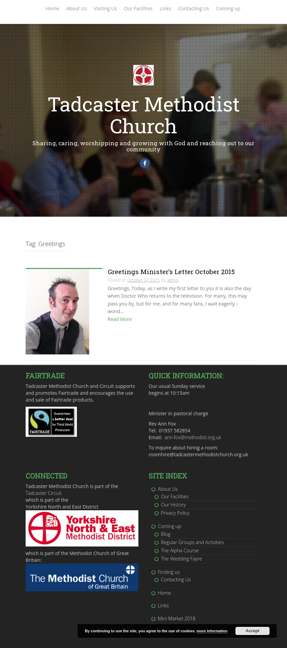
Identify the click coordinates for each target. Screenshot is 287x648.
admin (173, 282)
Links (165, 8)
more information (211, 631)
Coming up (228, 8)
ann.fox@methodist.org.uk (193, 423)
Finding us (169, 558)
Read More (120, 321)
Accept (252, 631)
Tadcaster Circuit (44, 479)
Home (52, 8)
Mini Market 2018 (176, 604)
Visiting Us (105, 8)
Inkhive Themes (99, 640)
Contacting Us (193, 8)
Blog (165, 519)
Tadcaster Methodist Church (143, 115)
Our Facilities (138, 8)
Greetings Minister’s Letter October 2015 (171, 274)
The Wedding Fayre (181, 544)
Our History (173, 490)
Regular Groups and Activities (192, 528)
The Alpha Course (180, 536)
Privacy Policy (175, 499)
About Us (76, 8)
